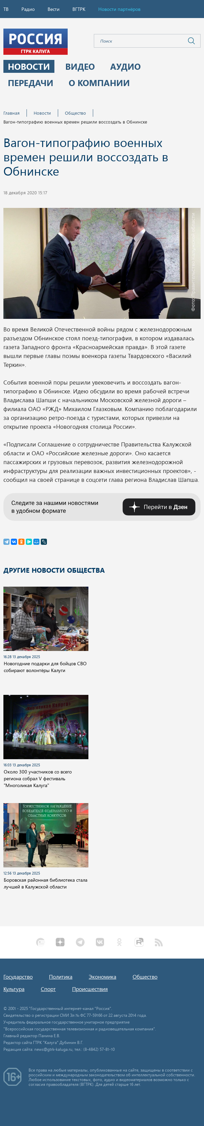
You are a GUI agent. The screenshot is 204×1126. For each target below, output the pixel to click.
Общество (75, 113)
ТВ (5, 9)
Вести (54, 9)
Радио (28, 9)
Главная (11, 113)
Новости (42, 113)
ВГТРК (78, 9)
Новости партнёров (119, 9)
